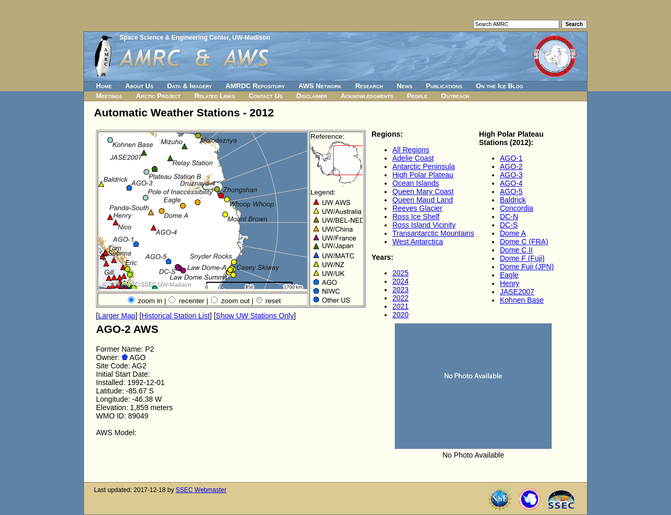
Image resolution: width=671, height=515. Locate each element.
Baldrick (513, 200)
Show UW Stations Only (255, 316)
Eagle (509, 275)
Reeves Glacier (417, 208)
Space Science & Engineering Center (174, 37)
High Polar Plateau (422, 175)
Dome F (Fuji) (522, 258)
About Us (139, 86)
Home (104, 86)
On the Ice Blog (499, 86)
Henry (509, 283)
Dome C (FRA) (524, 241)
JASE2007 (517, 292)
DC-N (509, 216)
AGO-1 (511, 158)
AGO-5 (511, 191)
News (404, 86)
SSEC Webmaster (201, 490)
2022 (400, 298)
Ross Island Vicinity (424, 225)
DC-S (509, 225)
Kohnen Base (522, 300)
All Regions (410, 150)
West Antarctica (417, 241)
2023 (400, 289)
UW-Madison (251, 37)
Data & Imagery (189, 86)
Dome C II (516, 250)
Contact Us (265, 96)
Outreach (455, 96)
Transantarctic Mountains (433, 233)
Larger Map (117, 316)
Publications (444, 86)
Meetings (109, 96)
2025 (400, 273)
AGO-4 (511, 183)
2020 (400, 314)
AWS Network (320, 86)
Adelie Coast (413, 158)
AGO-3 (511, 175)
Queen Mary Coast (423, 191)
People (417, 96)
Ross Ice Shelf (415, 216)
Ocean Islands (415, 183)
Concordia (516, 208)
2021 (400, 306)
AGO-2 (511, 166)
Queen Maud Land (422, 200)
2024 (400, 281)
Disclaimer (311, 96)
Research (369, 86)
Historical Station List (175, 316)
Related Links (214, 96)
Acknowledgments (367, 96)
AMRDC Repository (254, 86)
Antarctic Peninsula (423, 166)
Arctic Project (158, 96)
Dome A (513, 233)
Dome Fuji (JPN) (527, 266)
